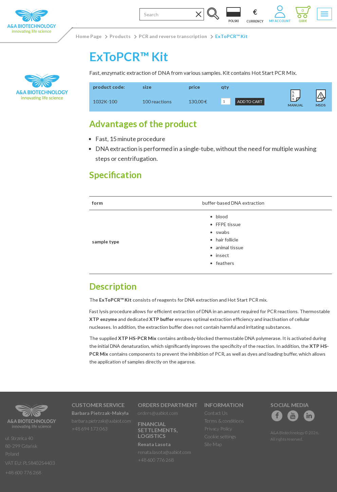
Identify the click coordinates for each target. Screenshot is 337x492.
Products (120, 36)
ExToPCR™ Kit (231, 36)
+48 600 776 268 (23, 472)
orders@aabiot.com (158, 413)
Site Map (213, 444)
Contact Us (216, 413)
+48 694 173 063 (90, 428)
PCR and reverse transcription (173, 36)
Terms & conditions (224, 421)
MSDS (321, 105)
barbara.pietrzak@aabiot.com (101, 421)
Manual (295, 105)
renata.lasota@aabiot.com (164, 452)
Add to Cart (249, 101)
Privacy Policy (218, 428)
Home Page (88, 36)
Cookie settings (220, 436)
